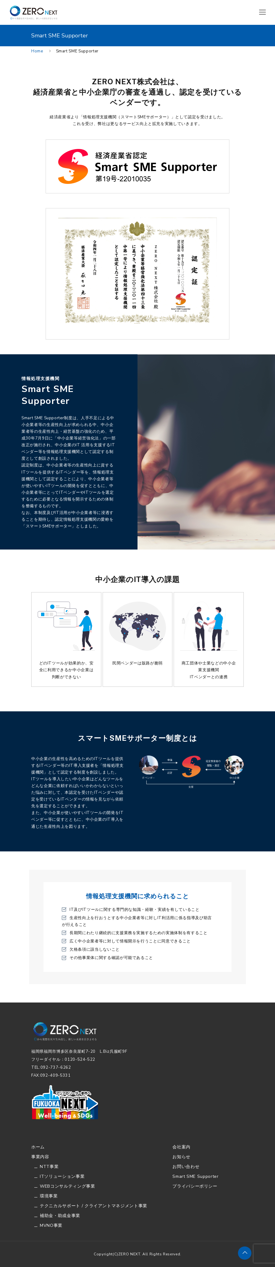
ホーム (38, 1147)
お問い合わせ (185, 1167)
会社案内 (181, 1147)
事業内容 (40, 1157)
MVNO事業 (51, 1225)
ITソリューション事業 (62, 1176)
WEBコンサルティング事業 (67, 1186)
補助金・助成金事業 (60, 1216)
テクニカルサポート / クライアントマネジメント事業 (93, 1206)
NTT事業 (49, 1167)
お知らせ (181, 1157)
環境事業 (49, 1196)
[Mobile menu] (262, 12)
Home (37, 51)
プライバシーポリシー (194, 1186)
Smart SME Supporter (195, 1176)
